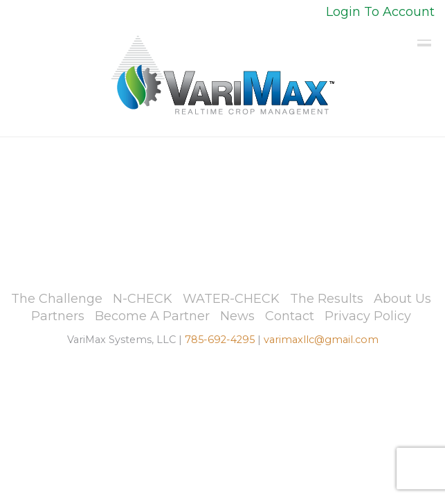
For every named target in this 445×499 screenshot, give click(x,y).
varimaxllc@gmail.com (321, 339)
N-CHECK (142, 298)
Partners (57, 316)
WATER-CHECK (231, 298)
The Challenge (56, 298)
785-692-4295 (220, 339)
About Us (402, 298)
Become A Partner (152, 316)
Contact (289, 316)
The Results (326, 298)
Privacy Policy (368, 316)
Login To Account (380, 11)
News (237, 316)
